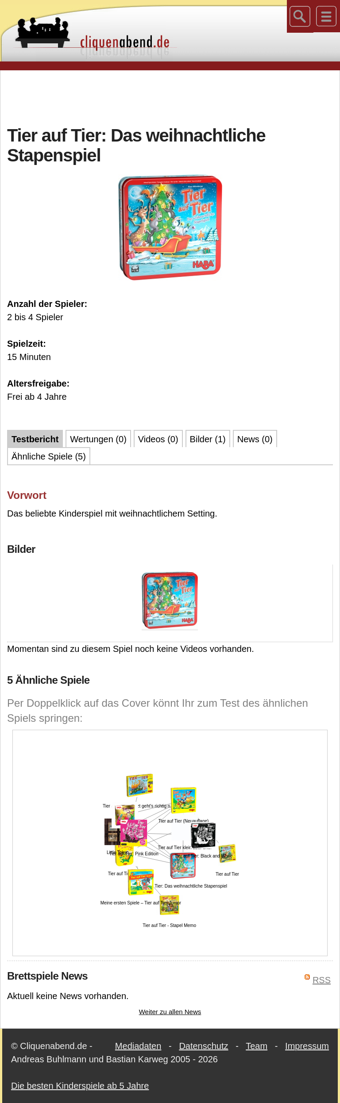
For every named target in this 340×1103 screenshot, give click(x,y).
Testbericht (35, 439)
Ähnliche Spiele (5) (49, 456)
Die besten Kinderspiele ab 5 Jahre (80, 1086)
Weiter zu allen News (170, 1011)
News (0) (255, 439)
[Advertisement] (170, 97)
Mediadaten (138, 1046)
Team (256, 1046)
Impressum (307, 1046)
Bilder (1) (208, 439)
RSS (322, 980)
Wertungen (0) (98, 439)
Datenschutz (203, 1046)
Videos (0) (158, 439)
